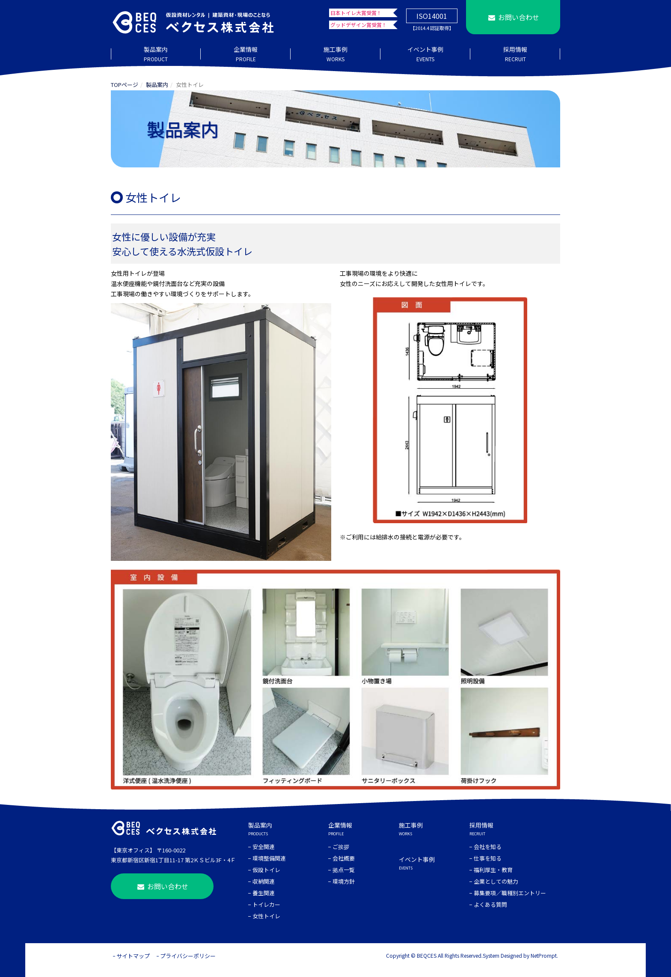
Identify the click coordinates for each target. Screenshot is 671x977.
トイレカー (266, 904)
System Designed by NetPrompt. (520, 955)
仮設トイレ (266, 870)
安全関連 (263, 847)
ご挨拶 (341, 847)
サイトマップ (133, 956)
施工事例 (335, 54)
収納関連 (263, 881)
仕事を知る (488, 858)
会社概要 (344, 858)
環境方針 (344, 881)
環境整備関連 (269, 858)
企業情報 (246, 54)
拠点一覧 (344, 870)
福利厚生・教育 (493, 870)
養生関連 (263, 893)
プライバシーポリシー (188, 956)
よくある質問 (490, 904)
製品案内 (156, 54)
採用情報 (515, 54)
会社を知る (488, 847)
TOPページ (124, 84)
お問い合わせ (513, 17)
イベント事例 (425, 54)
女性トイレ (266, 916)
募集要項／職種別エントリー (510, 893)
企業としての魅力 (496, 881)
